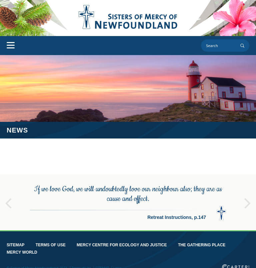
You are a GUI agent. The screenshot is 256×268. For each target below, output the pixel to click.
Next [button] (247, 200)
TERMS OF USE (51, 244)
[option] (128, 202)
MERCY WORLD (22, 252)
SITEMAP (15, 244)
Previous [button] (8, 200)
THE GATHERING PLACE (201, 244)
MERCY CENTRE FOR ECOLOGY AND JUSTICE (122, 244)
